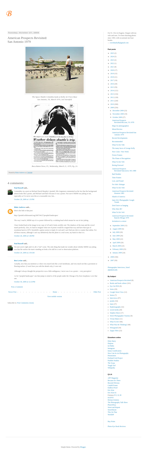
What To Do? (114, 322)
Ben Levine (18, 261)
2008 (112, 257)
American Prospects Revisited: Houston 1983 (123, 192)
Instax (112, 295)
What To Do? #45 (118, 162)
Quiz (111, 304)
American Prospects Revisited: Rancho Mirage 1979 (123, 217)
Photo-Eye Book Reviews (117, 426)
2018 (112, 77)
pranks (112, 301)
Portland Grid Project (115, 358)
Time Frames (116, 178)
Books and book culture (118, 283)
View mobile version (54, 296)
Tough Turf (112, 365)
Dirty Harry (112, 341)
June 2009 (116, 236)
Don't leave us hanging (120, 205)
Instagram (111, 348)
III (120, 395)
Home (55, 292)
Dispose (110, 343)
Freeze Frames (117, 155)
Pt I (115, 395)
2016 (112, 84)
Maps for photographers (120, 126)
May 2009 (116, 239)
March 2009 (117, 246)
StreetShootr (112, 410)
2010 (112, 104)
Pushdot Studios (113, 361)
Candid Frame (113, 385)
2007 (112, 260)
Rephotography (115, 307)
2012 (112, 97)
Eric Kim (111, 390)
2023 (112, 60)
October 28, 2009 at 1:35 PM (24, 199)
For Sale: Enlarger (118, 184)
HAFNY (111, 398)
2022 (112, 63)
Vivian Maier (114, 319)
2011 (112, 101)
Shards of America (118, 197)
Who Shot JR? (117, 209)
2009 (112, 108)
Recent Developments (119, 138)
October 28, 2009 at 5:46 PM (24, 236)
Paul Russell (18, 188)
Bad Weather (116, 174)
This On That (112, 412)
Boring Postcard (117, 165)
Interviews (113, 298)
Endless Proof (112, 388)
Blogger (83, 447)
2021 (112, 67)
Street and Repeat (114, 407)
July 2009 (116, 232)
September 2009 (118, 226)
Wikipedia (111, 368)
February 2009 (118, 249)
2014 (112, 91)
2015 (112, 87)
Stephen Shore (115, 313)
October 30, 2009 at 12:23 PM (24, 282)
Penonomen (112, 356)
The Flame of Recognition (121, 158)
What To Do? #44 (118, 188)
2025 (112, 53)
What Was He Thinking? (118, 325)
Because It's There (114, 380)
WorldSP (111, 415)
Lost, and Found (117, 181)
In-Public (111, 346)
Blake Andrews (19, 207)
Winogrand (114, 328)
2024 (112, 57)
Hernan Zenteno (113, 400)
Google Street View (117, 292)
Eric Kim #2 (112, 393)
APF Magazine (113, 378)
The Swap (111, 363)
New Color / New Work (120, 152)
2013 (112, 94)
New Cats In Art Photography (118, 353)
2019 (112, 74)
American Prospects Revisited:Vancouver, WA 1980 (124, 170)
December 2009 (118, 111)
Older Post (97, 292)
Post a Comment (17, 287)
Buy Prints (111, 421)
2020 (112, 70)
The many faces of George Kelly (123, 148)
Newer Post (12, 292)
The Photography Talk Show (118, 402)
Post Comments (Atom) (25, 303)
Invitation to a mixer (119, 221)
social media (114, 310)
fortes (112, 289)
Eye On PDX (114, 286)
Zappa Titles (114, 331)
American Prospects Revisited (120, 280)
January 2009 (117, 253)
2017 (112, 80)
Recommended (117, 142)
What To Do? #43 (118, 212)
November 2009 (118, 114)
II (118, 395)
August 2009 (117, 229)
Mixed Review (117, 129)
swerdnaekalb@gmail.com (119, 43)
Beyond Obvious (113, 383)
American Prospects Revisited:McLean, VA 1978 (123, 121)
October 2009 (118, 117)
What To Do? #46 (118, 145)
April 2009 (117, 243)
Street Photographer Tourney (120, 316)
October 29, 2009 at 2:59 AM (24, 253)
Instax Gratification (114, 351)
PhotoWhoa (112, 405)
